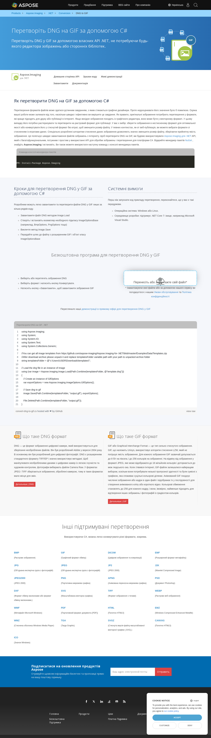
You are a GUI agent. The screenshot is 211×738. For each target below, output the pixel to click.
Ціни (110, 708)
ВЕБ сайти (124, 5)
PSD (157, 572)
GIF (63, 547)
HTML (111, 602)
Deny (190, 725)
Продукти (73, 5)
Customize (164, 725)
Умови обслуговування (166, 292)
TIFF (110, 585)
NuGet (188, 140)
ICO (16, 632)
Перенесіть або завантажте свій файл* (160, 282)
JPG (16, 560)
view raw (190, 411)
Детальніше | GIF (118, 499)
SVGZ (111, 615)
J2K (157, 560)
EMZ (157, 602)
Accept (177, 718)
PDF (63, 602)
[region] (105, 368)
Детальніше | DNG (25, 482)
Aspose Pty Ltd (68, 734)
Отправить (163, 666)
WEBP (158, 585)
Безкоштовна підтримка (56, 715)
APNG (111, 572)
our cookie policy (171, 711)
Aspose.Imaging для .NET (177, 136)
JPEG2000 (19, 572)
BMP (16, 547)
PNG (63, 572)
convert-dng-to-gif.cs (26, 411)
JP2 (110, 560)
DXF (16, 585)
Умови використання (134, 734)
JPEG (64, 560)
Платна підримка (117, 713)
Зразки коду (90, 76)
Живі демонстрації (111, 76)
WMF (16, 602)
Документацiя (80, 83)
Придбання (90, 5)
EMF (157, 547)
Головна (54, 708)
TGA (63, 615)
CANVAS (160, 615)
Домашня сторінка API (66, 76)
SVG (63, 585)
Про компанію (143, 5)
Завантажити (60, 83)
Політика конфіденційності (114, 734)
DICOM (112, 547)
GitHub (59, 411)
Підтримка (107, 5)
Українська (174, 4)
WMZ (16, 615)
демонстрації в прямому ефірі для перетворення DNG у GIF (116, 309)
